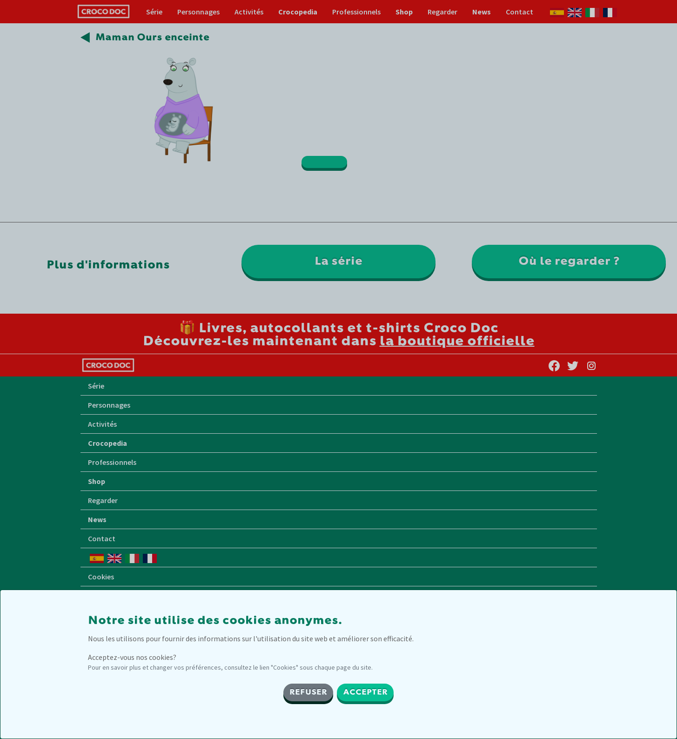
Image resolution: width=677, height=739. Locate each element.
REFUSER (308, 692)
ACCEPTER (365, 692)
